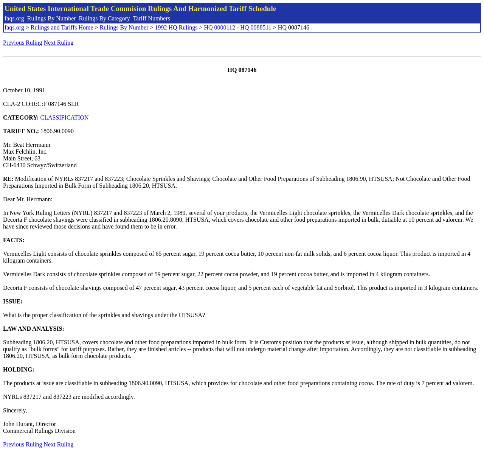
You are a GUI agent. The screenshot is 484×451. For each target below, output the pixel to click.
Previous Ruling (22, 42)
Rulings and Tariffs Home (62, 27)
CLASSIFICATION (64, 117)
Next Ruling (59, 42)
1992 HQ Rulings (176, 27)
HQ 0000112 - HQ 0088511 (237, 27)
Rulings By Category (104, 18)
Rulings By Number (51, 18)
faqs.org (14, 18)
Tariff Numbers (151, 18)
